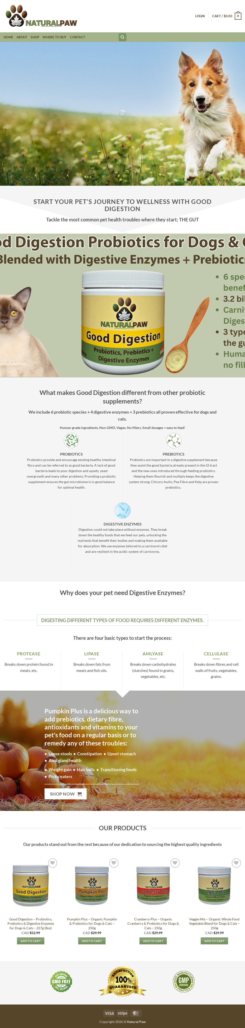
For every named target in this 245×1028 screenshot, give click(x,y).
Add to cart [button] (31, 940)
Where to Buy (55, 37)
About (22, 37)
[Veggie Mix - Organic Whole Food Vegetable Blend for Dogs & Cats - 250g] (214, 885)
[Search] (122, 37)
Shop (35, 37)
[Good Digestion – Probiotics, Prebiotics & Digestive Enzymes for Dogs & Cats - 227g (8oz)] (30, 885)
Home (8, 37)
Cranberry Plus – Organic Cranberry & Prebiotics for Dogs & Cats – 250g (153, 923)
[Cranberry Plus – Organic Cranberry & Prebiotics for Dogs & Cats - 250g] (153, 885)
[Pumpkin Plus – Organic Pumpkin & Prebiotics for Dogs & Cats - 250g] (92, 885)
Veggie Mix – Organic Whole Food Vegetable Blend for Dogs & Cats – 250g (214, 923)
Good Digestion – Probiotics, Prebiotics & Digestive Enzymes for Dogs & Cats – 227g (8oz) (30, 923)
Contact (77, 37)
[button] (200, 16)
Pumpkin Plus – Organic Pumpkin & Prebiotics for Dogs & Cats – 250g (92, 923)
